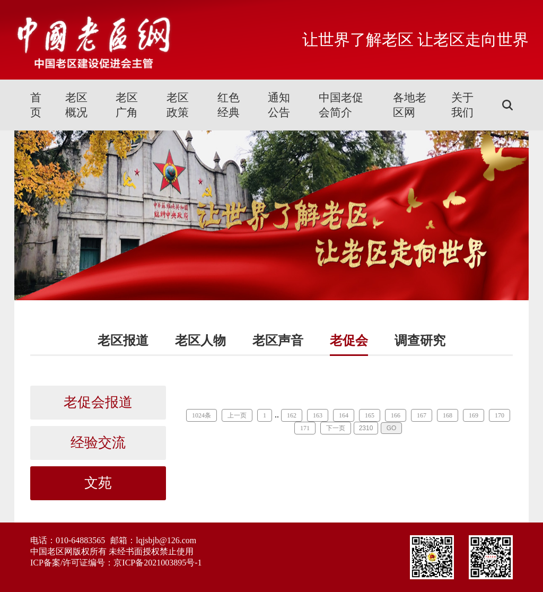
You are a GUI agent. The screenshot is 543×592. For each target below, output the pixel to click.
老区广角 (127, 105)
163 (317, 415)
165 (369, 415)
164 (343, 415)
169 (473, 415)
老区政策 (178, 105)
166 (395, 415)
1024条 (201, 415)
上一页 (237, 415)
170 (499, 415)
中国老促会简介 (341, 105)
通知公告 (279, 105)
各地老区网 (409, 105)
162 (291, 415)
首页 (35, 105)
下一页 (335, 428)
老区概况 (76, 105)
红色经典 (228, 105)
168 (447, 415)
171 (305, 428)
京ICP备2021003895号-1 (157, 562)
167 (421, 415)
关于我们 (462, 105)
